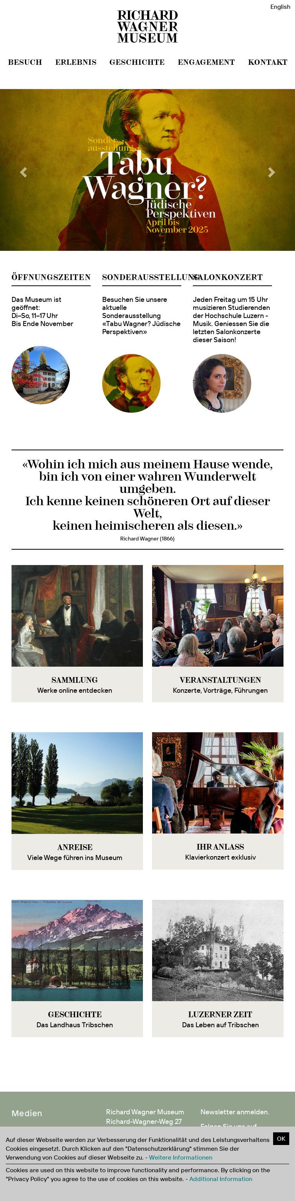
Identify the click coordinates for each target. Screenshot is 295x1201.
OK (281, 1138)
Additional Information (220, 1179)
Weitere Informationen (180, 1157)
